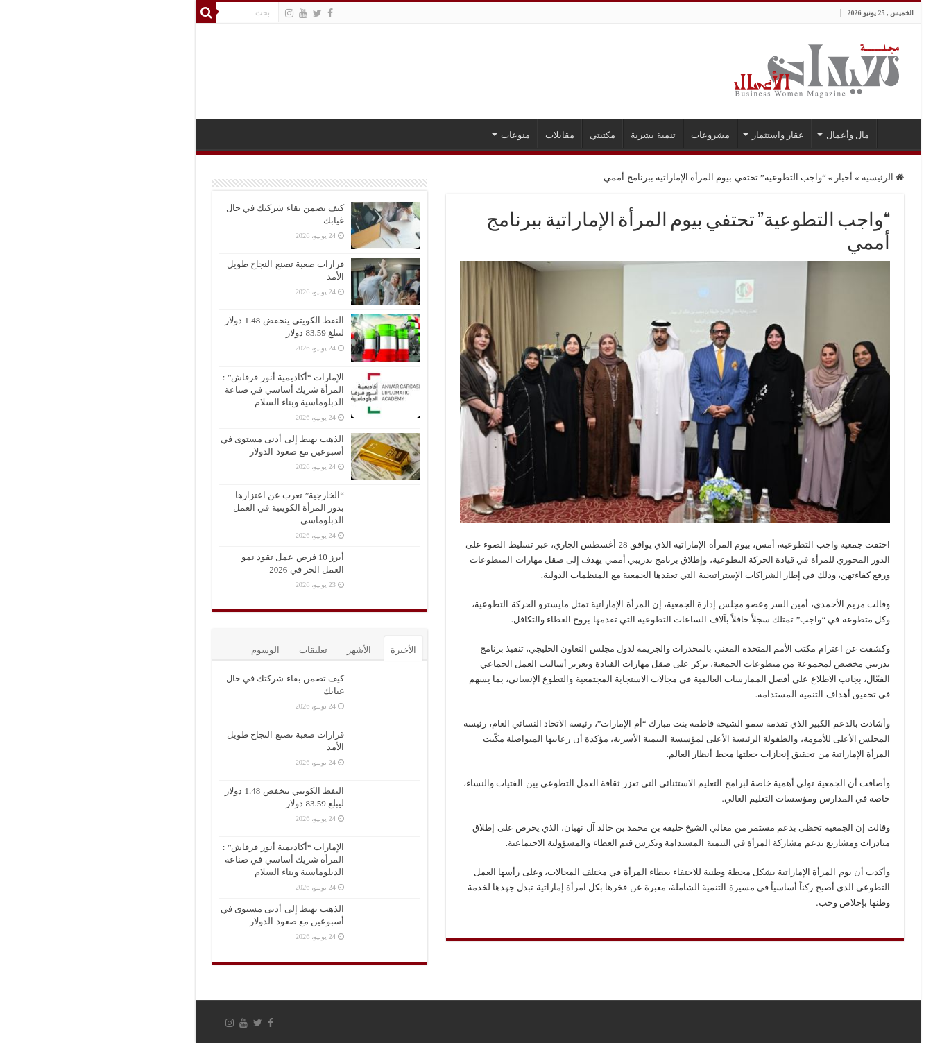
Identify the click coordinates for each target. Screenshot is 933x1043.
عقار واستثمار (686, 135)
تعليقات (221, 650)
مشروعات (618, 135)
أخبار (752, 177)
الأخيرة (312, 650)
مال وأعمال (756, 135)
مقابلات (468, 135)
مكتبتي (511, 135)
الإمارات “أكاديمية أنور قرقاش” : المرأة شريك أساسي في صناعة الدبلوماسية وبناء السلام (191, 389)
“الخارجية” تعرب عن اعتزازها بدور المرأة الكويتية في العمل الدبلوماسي (197, 507)
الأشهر (267, 650)
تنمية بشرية (561, 135)
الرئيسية (804, 133)
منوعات (423, 135)
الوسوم (174, 650)
